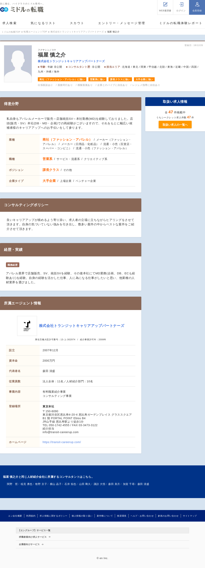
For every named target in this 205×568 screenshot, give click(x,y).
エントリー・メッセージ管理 (121, 23)
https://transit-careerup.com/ (62, 442)
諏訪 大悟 (99, 484)
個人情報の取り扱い (82, 516)
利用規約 (31, 516)
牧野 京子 (41, 484)
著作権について (105, 516)
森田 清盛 (143, 484)
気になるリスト (43, 23)
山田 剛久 (85, 484)
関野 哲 (12, 484)
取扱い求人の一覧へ (175, 124)
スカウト (77, 23)
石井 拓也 (70, 484)
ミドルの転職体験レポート (181, 23)
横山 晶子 (56, 484)
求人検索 (9, 23)
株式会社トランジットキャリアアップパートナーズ (71, 61)
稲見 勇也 (26, 484)
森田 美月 (114, 484)
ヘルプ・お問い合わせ (142, 516)
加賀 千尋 (129, 484)
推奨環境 (121, 516)
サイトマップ (190, 516)
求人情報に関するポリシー (53, 516)
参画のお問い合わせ (168, 516)
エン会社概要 (15, 516)
